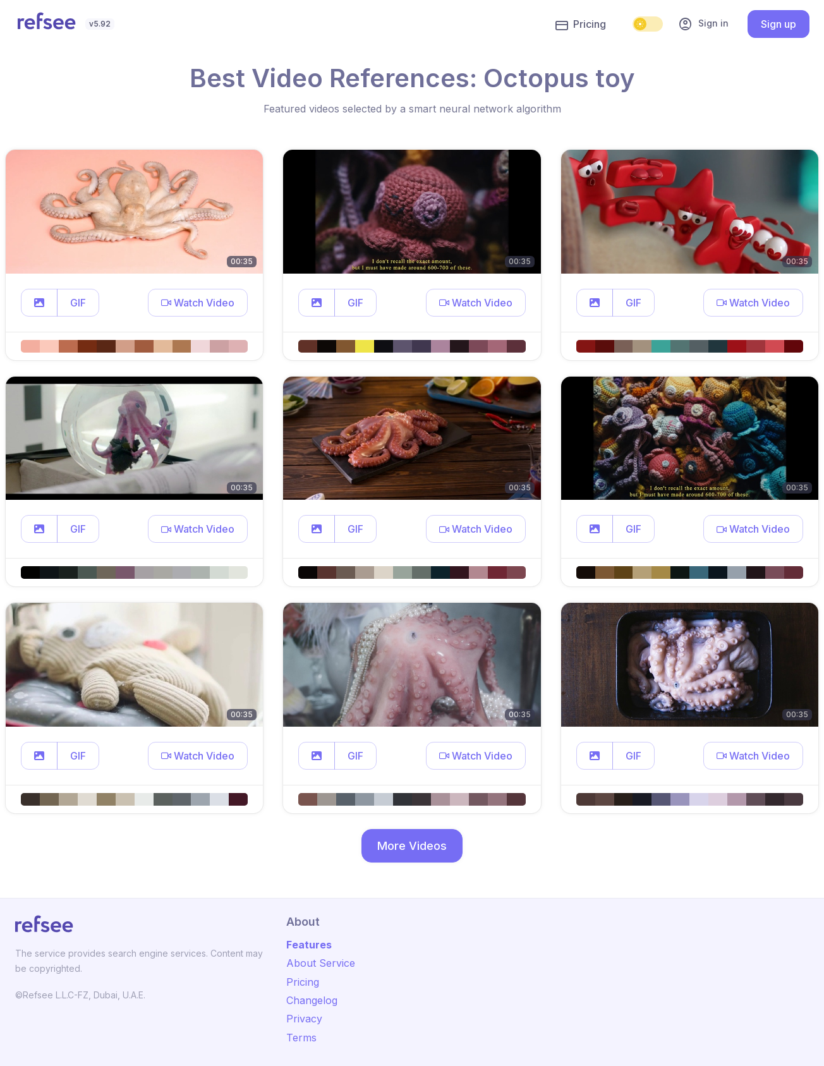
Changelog (311, 1000)
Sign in (703, 24)
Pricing (580, 25)
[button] (39, 303)
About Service (320, 963)
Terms (301, 1037)
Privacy (304, 1018)
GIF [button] (78, 302)
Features (309, 944)
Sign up (778, 24)
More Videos (412, 845)
